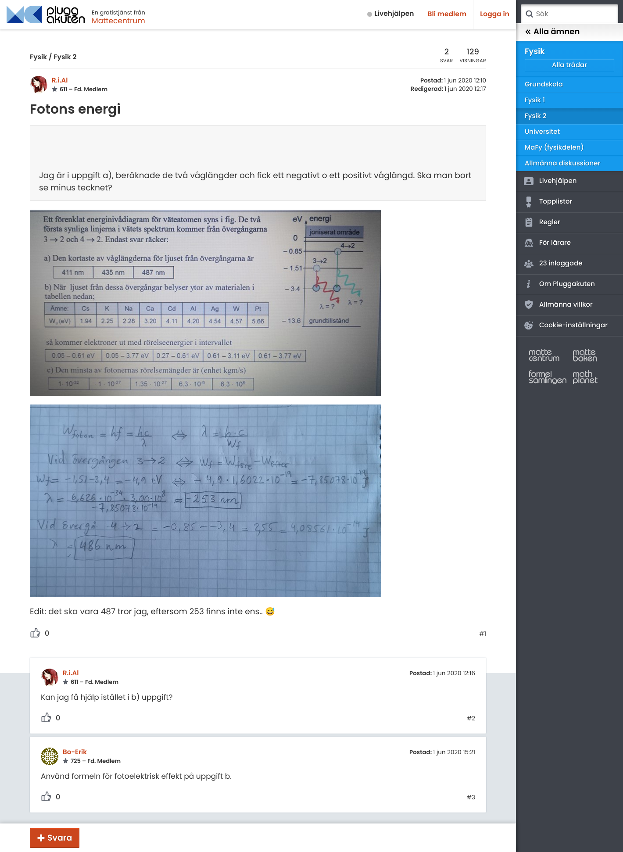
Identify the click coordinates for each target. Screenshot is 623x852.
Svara (59, 838)
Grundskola (544, 84)
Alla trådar (569, 65)
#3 (471, 798)
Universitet (542, 131)
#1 (482, 634)
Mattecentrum (118, 21)
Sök (529, 14)
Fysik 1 (535, 100)
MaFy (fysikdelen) (554, 147)
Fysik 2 (65, 57)
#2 (471, 719)
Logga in (494, 14)
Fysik (38, 57)
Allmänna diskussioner (562, 163)
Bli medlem (447, 14)
